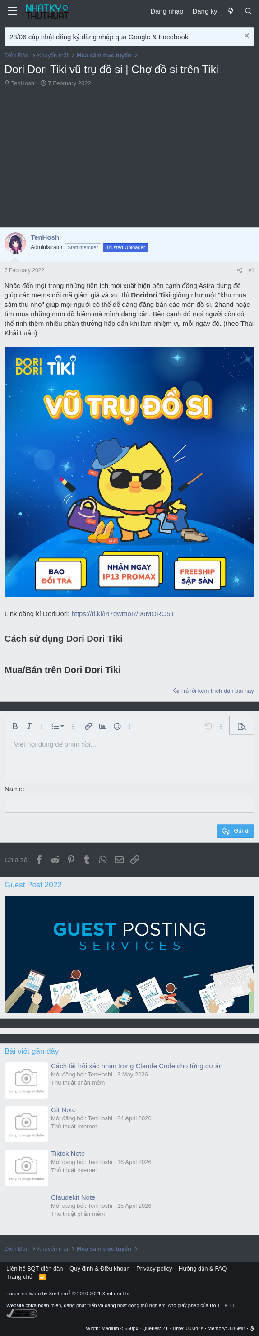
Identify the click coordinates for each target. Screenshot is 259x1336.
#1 (251, 270)
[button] (15, 726)
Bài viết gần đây (32, 1051)
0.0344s (195, 1328)
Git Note (63, 1109)
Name (14, 789)
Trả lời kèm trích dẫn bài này (217, 690)
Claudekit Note (73, 1197)
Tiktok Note (68, 1153)
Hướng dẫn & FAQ (203, 1268)
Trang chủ (19, 1276)
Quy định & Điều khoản (99, 1268)
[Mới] (230, 11)
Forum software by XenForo (68, 1293)
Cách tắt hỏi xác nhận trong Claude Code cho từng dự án (136, 1065)
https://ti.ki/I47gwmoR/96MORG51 (122, 613)
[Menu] (12, 11)
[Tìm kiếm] (248, 11)
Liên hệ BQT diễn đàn (34, 1268)
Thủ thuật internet (74, 1126)
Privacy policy (154, 1268)
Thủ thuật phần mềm (78, 1082)
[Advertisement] (129, 160)
